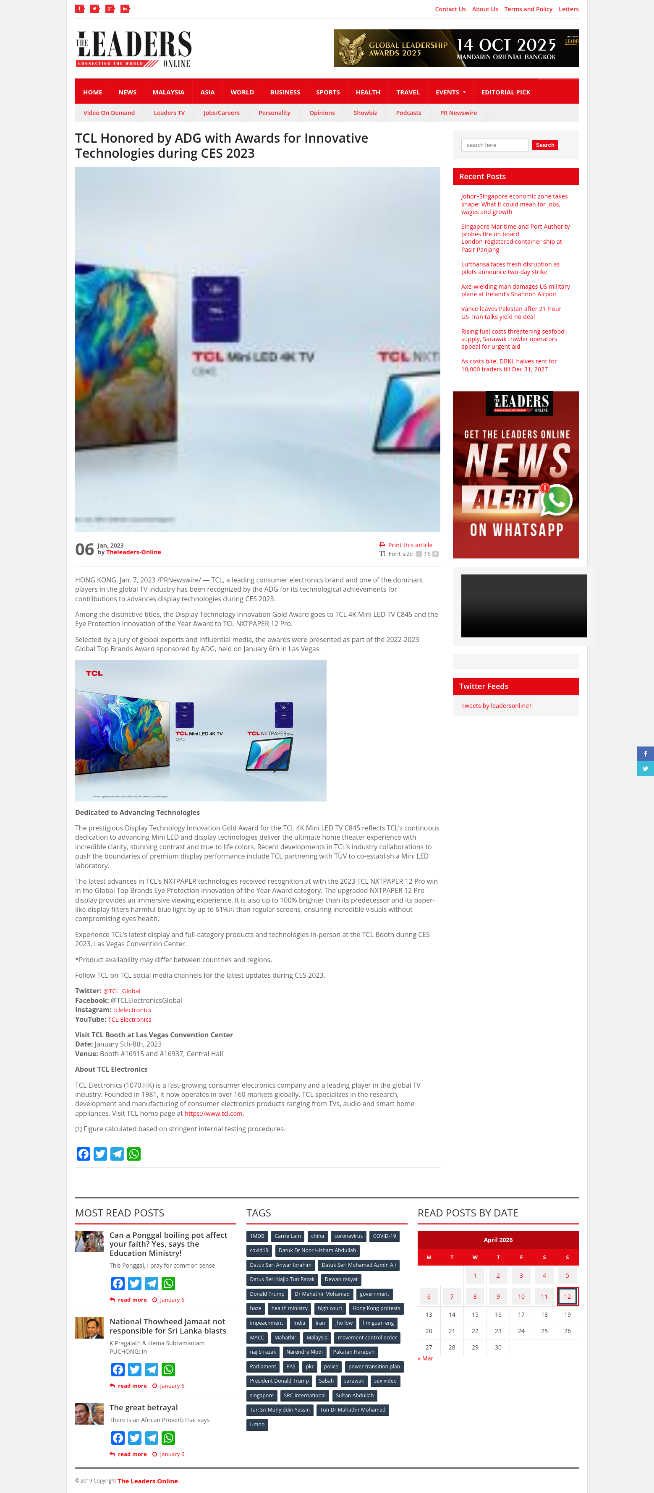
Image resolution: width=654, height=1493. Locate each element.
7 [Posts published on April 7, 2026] (452, 1290)
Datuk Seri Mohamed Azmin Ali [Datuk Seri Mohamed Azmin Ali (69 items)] (358, 1264)
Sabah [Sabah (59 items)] (389, 1374)
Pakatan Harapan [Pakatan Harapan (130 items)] (271, 1361)
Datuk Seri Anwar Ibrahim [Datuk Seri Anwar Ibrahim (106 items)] (281, 1264)
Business (285, 92)
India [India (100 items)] (359, 1319)
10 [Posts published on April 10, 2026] (521, 1290)
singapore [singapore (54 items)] (327, 1388)
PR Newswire (458, 113)
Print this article (405, 544)
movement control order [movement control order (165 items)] (280, 1347)
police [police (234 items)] (387, 1361)
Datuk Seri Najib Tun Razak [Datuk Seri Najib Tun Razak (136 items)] (282, 1278)
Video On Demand (109, 113)
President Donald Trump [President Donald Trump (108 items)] (341, 1374)
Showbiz (365, 113)
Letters (569, 9)
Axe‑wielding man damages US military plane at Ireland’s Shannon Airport (514, 282)
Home (92, 92)
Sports (328, 92)
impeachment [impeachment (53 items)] (325, 1319)
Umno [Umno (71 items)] (333, 1416)
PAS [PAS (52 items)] (344, 1361)
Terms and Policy (529, 9)
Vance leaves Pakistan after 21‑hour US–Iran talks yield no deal (510, 305)
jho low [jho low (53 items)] (259, 1333)
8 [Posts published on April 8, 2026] (475, 1290)
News (127, 92)
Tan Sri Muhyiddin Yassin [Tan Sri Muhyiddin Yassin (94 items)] (328, 1402)
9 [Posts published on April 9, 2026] (498, 1290)
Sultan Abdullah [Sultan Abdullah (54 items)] (269, 1402)
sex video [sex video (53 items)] (292, 1388)
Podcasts (408, 113)
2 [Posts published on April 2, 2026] (498, 1274)
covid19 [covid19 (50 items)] (260, 1250)
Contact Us (450, 9)
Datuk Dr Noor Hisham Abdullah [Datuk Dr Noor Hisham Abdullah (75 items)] (318, 1250)
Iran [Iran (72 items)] (380, 1319)
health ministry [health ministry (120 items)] (291, 1305)
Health (368, 92)
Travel (408, 92)
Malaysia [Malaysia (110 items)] (389, 1333)
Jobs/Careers (222, 113)
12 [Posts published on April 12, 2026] (567, 1290)
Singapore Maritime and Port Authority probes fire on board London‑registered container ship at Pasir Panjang (515, 233)
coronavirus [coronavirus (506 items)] (352, 1236)
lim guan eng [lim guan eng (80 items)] (294, 1333)
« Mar (425, 1350)
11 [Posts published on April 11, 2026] (544, 1290)
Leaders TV (169, 113)
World (242, 92)
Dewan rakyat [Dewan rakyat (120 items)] (341, 1278)
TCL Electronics (131, 1019)
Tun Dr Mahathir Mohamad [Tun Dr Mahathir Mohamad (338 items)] (283, 1416)
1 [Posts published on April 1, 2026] (475, 1274)
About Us (485, 9)
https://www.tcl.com (216, 1113)
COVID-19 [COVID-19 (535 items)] (388, 1236)
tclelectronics (133, 1009)
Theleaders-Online (133, 552)
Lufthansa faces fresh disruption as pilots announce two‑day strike (509, 260)
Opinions (322, 113)
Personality (274, 113)
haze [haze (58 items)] (256, 1305)
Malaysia (168, 92)
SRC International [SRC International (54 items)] (370, 1388)
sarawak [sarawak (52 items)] (260, 1388)
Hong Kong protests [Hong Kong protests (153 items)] (274, 1319)
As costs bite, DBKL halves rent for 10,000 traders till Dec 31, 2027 (508, 357)
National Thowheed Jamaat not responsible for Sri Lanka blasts (166, 1326)
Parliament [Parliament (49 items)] (315, 1361)
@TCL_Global (123, 990)
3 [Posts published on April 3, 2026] (521, 1274)
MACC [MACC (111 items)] (328, 1333)
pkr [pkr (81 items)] (365, 1361)
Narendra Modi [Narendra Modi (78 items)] (375, 1347)
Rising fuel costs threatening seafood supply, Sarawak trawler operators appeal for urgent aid (511, 331)
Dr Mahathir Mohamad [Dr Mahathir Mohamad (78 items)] (323, 1291)
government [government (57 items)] (375, 1291)
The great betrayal (143, 1407)
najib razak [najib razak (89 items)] (332, 1347)
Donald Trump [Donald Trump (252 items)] (268, 1291)
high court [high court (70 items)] (332, 1305)
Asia (208, 92)
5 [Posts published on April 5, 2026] (567, 1274)
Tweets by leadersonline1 (496, 698)
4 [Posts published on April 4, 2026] (544, 1274)
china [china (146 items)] (320, 1236)
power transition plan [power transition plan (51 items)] (276, 1374)
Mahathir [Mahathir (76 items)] (357, 1333)
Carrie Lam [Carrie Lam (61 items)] (289, 1236)
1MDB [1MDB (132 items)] (258, 1236)
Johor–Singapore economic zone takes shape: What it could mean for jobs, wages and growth (513, 203)
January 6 (167, 1299)
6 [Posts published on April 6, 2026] (429, 1290)
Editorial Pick (506, 92)
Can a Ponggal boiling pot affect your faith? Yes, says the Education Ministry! (172, 1244)
